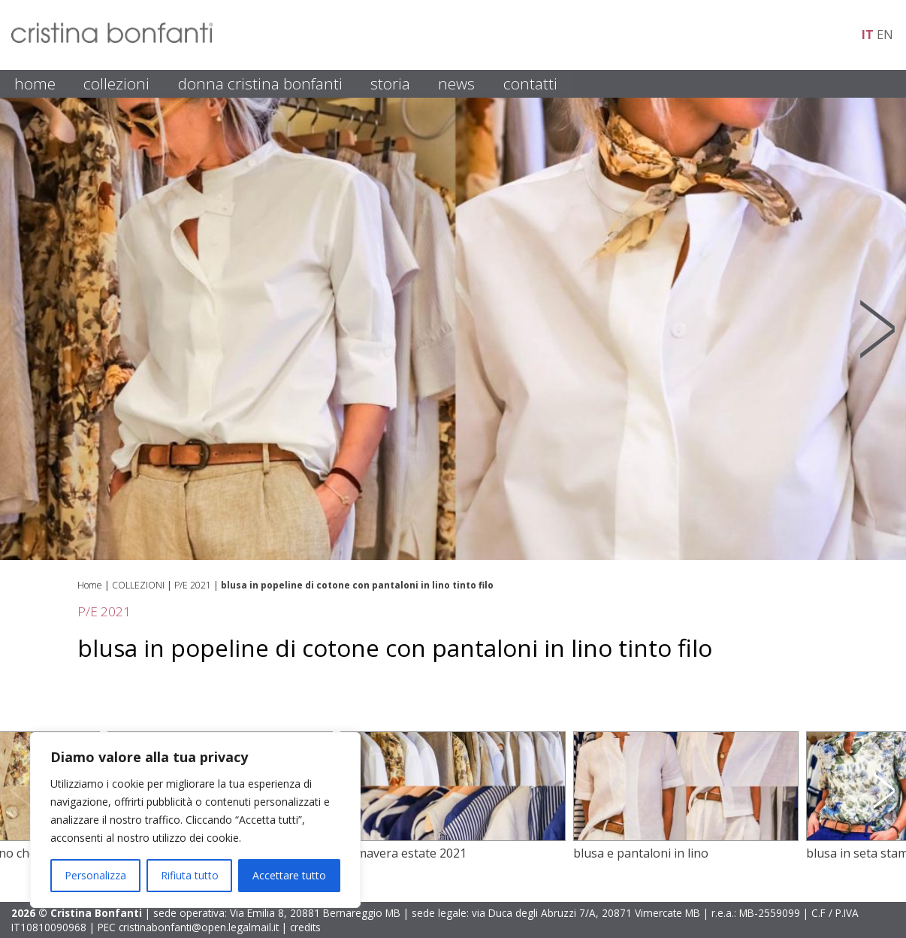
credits (305, 927)
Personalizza (95, 875)
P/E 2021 (192, 585)
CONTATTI (530, 83)
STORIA (390, 83)
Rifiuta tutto (190, 875)
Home (89, 585)
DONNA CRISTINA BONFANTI (260, 83)
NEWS (456, 83)
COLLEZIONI (116, 83)
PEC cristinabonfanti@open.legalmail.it (188, 927)
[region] (195, 820)
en (885, 34)
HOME (35, 83)
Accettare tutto (289, 875)
